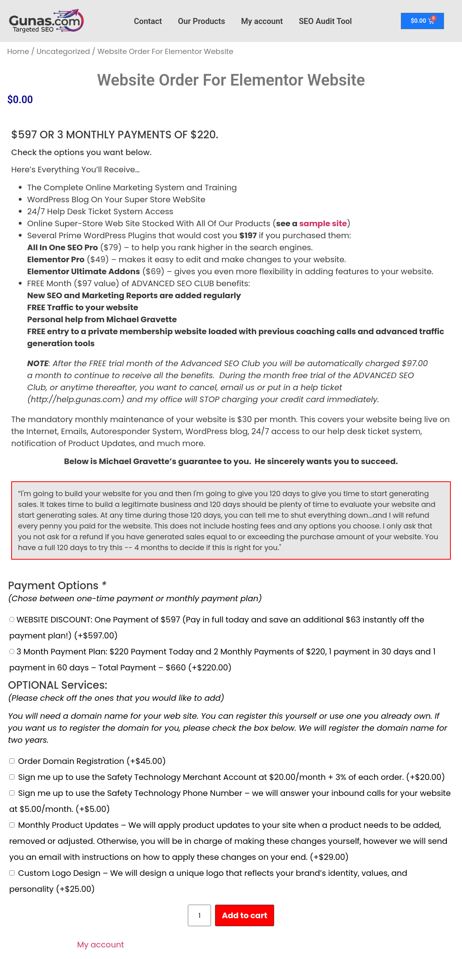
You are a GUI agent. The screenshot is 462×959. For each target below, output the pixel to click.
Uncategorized (63, 51)
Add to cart (244, 915)
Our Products (201, 21)
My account (262, 21)
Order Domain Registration (92, 761)
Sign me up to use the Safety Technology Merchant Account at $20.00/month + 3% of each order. (231, 777)
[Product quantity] (199, 915)
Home (18, 51)
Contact (148, 21)
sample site (323, 223)
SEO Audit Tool (325, 21)
